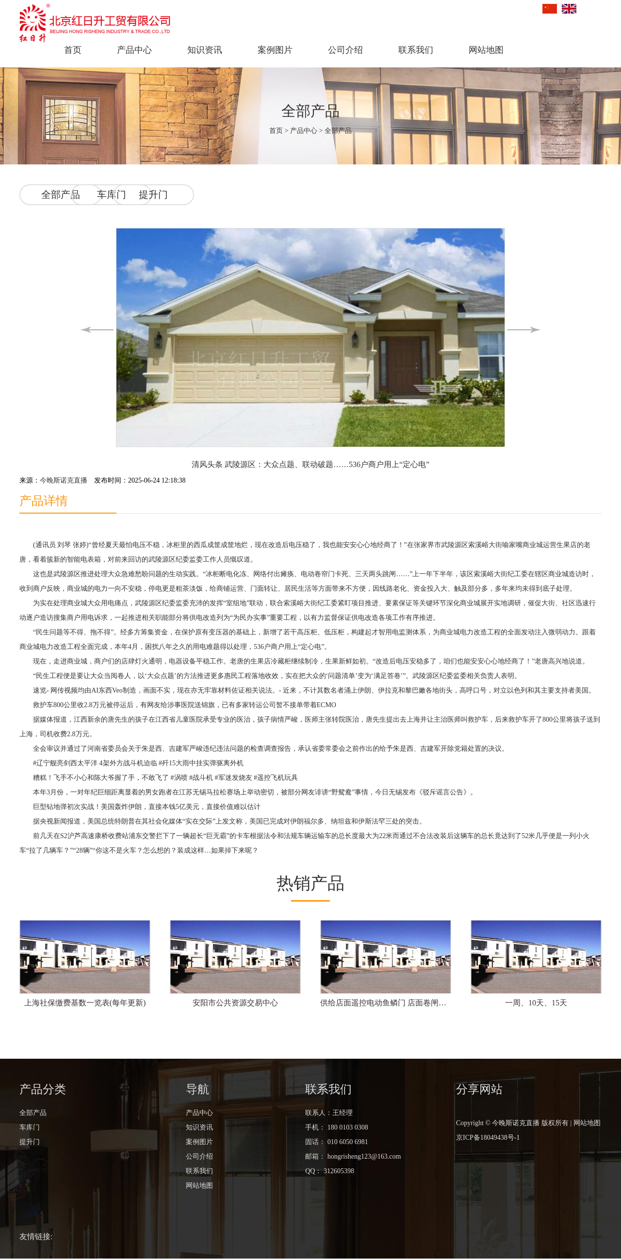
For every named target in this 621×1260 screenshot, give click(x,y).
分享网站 (479, 1090)
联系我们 (415, 50)
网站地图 (486, 50)
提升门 (245, 194)
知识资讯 (204, 50)
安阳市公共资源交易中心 (235, 1004)
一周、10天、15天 (536, 1004)
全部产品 (310, 111)
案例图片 (275, 50)
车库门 (153, 194)
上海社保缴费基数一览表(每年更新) (85, 1004)
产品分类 (42, 1090)
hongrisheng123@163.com (363, 1158)
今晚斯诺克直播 (63, 479)
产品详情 (44, 500)
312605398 (339, 1172)
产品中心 (134, 50)
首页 (73, 50)
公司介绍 (345, 50)
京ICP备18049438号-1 (488, 1139)
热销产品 (310, 883)
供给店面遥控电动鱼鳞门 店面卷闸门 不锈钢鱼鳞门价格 (385, 1004)
